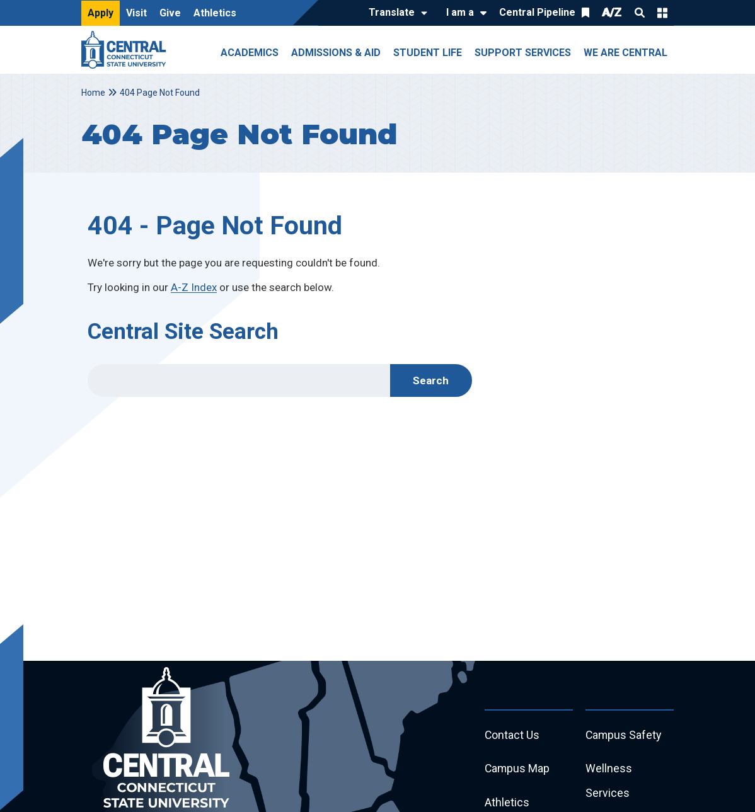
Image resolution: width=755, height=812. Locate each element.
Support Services (523, 53)
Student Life (427, 53)
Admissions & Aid (336, 53)
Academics (250, 53)
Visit (136, 13)
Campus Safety (624, 735)
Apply (100, 13)
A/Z (612, 12)
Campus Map (518, 769)
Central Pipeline (537, 12)
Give (170, 13)
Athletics (214, 13)
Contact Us (512, 735)
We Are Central (625, 53)
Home (93, 93)
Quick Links (662, 12)
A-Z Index (194, 287)
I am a (460, 12)
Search (639, 12)
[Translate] (394, 13)
